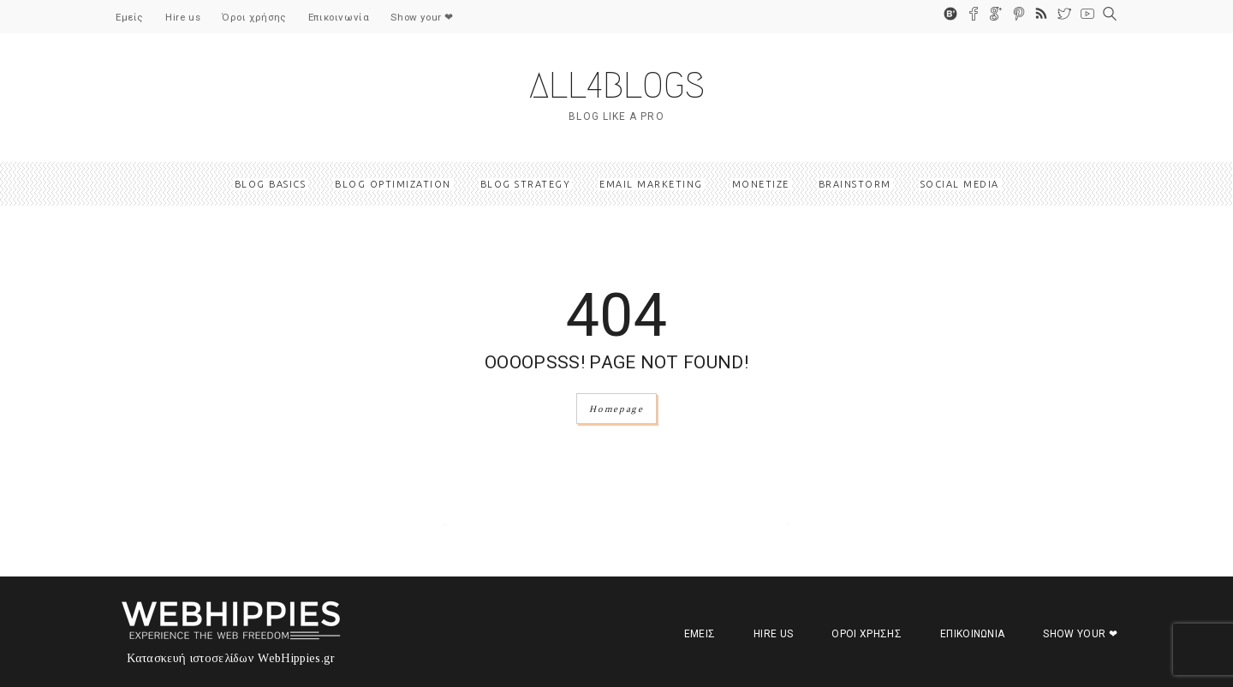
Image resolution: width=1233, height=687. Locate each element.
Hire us (182, 17)
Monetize (760, 184)
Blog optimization (393, 184)
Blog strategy (525, 184)
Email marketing (651, 184)
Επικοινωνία (339, 17)
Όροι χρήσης (254, 17)
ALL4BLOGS (617, 85)
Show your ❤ (422, 17)
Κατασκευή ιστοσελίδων (190, 658)
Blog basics (271, 184)
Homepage (616, 408)
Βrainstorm (855, 184)
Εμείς (130, 17)
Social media (959, 184)
